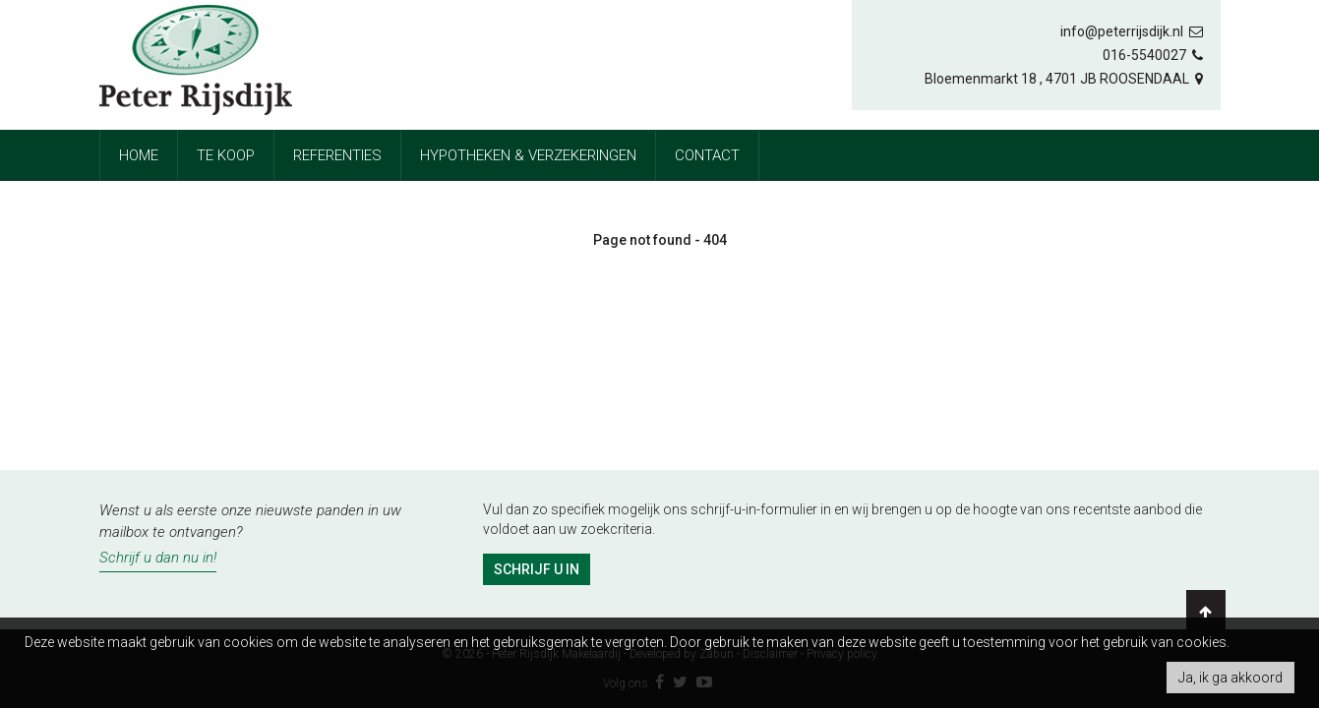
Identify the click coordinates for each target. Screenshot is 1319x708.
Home (138, 155)
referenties (337, 155)
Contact (707, 155)
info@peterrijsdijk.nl (1133, 31)
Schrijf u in (536, 569)
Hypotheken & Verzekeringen (528, 155)
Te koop (226, 155)
